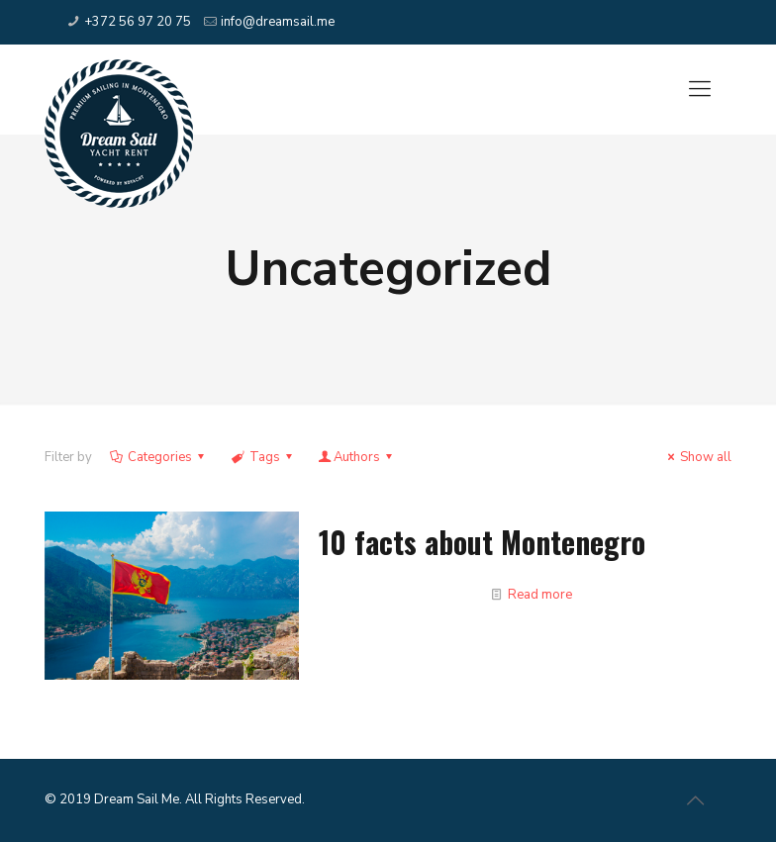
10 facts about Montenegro (482, 541)
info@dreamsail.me (278, 22)
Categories (158, 457)
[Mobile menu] (700, 89)
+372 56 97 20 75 (137, 22)
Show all (696, 457)
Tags (262, 457)
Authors (357, 457)
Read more (540, 595)
